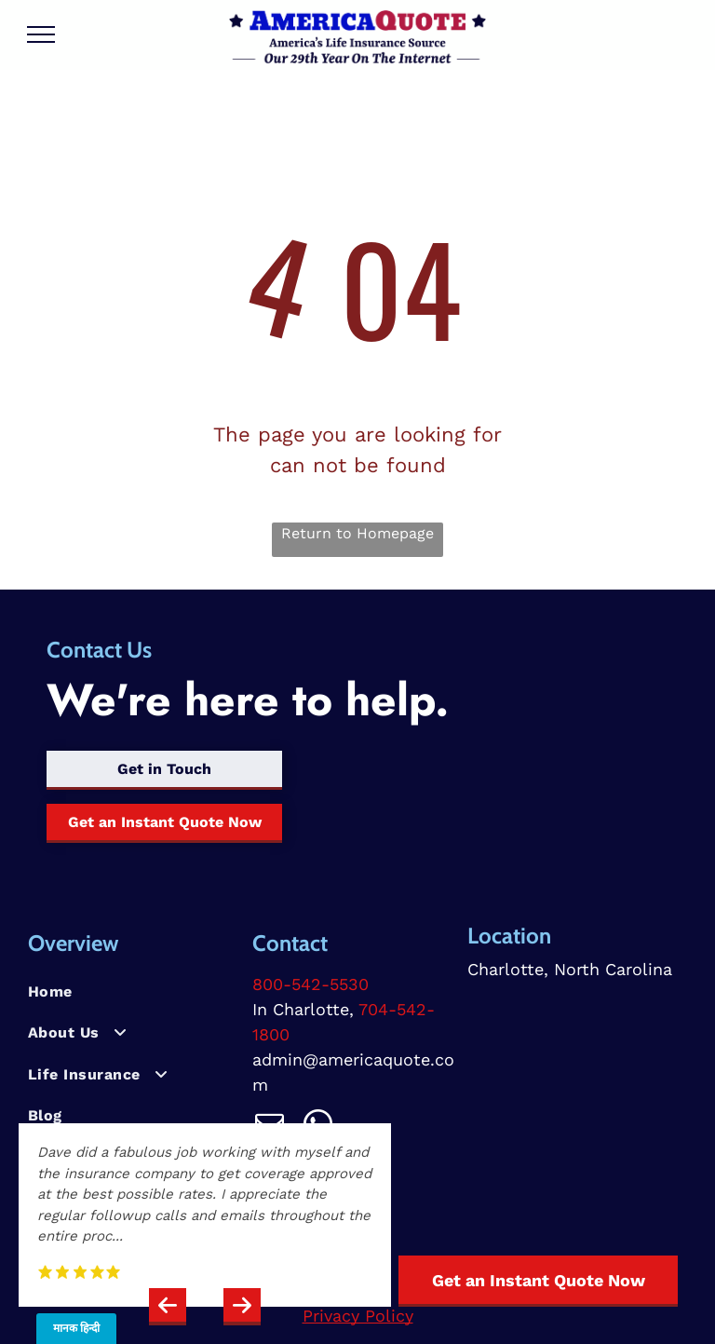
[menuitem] (132, 991)
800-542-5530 (310, 984)
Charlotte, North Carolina (569, 969)
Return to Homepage (357, 533)
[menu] (41, 34)
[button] (167, 1306)
